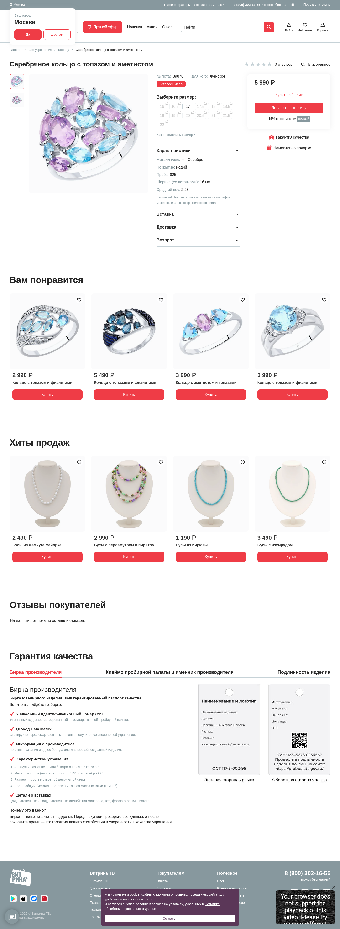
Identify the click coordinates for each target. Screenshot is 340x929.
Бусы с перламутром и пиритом (124, 545)
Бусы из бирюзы (192, 545)
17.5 (200, 107)
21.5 (226, 116)
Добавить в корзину (289, 108)
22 (162, 125)
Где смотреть (100, 888)
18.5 (226, 107)
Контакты (97, 917)
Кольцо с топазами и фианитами (125, 382)
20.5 (200, 116)
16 (162, 107)
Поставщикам (100, 910)
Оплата (162, 881)
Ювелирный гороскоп (233, 888)
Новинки (134, 27)
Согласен (170, 918)
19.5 (174, 116)
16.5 (174, 107)
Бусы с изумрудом (275, 545)
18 (213, 107)
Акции (152, 27)
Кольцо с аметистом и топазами (206, 382)
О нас (167, 27)
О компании (99, 881)
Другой (57, 34)
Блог (220, 881)
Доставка (163, 888)
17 (188, 107)
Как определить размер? (176, 135)
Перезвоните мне (316, 4)
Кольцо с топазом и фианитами (42, 382)
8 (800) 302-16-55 (247, 5)
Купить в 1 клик (289, 95)
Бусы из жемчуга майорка (37, 545)
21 (213, 116)
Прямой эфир (102, 27)
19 (162, 116)
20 (188, 116)
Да (28, 34)
